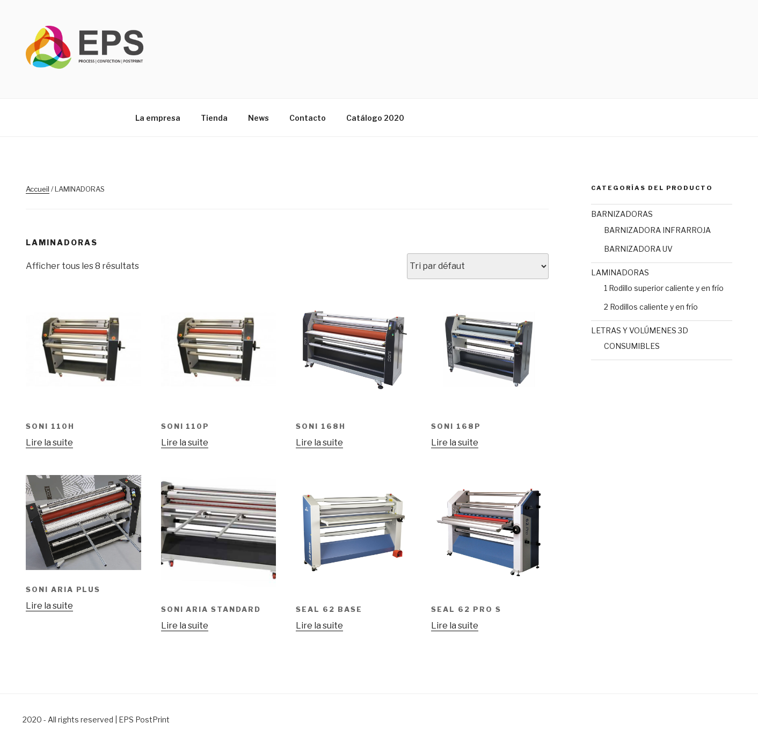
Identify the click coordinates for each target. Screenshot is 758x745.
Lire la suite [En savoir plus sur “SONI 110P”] (184, 442)
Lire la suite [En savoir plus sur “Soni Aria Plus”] (49, 606)
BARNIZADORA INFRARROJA (657, 230)
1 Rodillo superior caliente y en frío (664, 288)
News (258, 117)
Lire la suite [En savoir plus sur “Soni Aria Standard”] (184, 625)
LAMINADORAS (620, 272)
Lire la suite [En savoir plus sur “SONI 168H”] (319, 442)
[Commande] (478, 266)
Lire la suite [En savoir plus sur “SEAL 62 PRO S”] (454, 625)
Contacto (307, 117)
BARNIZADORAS (622, 213)
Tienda (214, 117)
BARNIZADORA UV (638, 248)
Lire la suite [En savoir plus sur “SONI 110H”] (49, 442)
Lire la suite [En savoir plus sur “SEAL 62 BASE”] (319, 625)
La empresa (157, 117)
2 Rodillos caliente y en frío (651, 306)
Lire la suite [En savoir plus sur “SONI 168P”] (454, 442)
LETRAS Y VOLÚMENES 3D (639, 330)
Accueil (37, 189)
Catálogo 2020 (375, 117)
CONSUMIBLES (632, 345)
